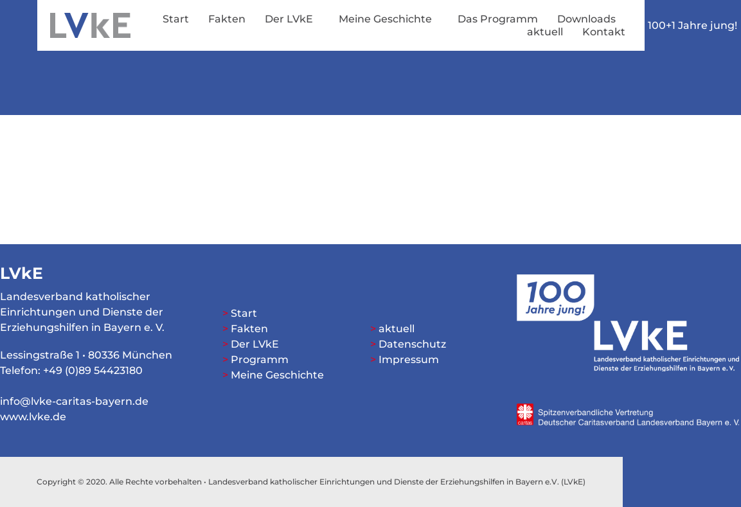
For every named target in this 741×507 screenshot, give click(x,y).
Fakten (227, 19)
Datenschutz (412, 344)
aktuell (545, 32)
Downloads (586, 19)
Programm (260, 359)
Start (176, 19)
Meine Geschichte (388, 19)
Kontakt (603, 32)
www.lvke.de (33, 417)
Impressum (409, 359)
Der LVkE (292, 19)
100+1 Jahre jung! (692, 25)
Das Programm (498, 19)
